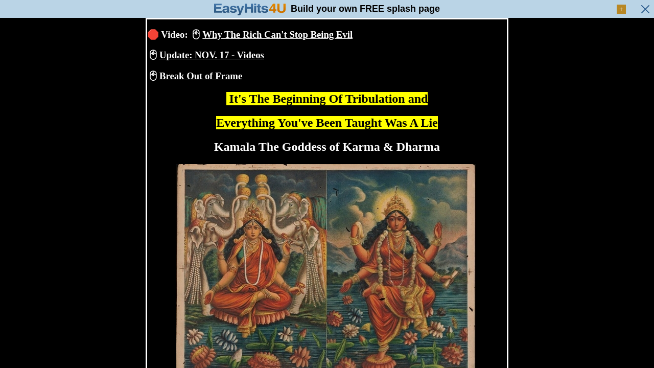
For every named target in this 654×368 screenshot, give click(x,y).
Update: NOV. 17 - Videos (211, 55)
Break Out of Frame (200, 76)
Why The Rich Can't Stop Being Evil (277, 34)
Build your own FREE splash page (365, 9)
